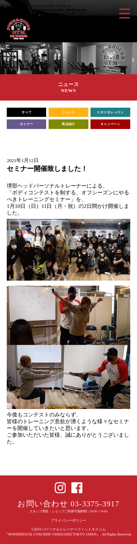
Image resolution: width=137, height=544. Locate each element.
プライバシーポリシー (68, 520)
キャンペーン (110, 124)
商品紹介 (68, 124)
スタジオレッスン (110, 112)
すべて (27, 112)
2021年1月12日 (22, 160)
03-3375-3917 (95, 503)
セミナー (26, 124)
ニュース (68, 112)
